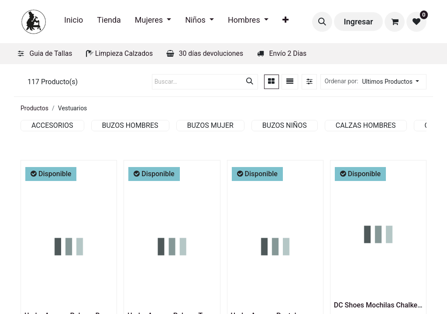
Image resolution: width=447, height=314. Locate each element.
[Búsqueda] (250, 82)
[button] (322, 22)
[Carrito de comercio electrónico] (395, 22)
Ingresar (358, 21)
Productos (34, 108)
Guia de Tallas (51, 53)
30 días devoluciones (211, 53)
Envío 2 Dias (288, 53)
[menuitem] (73, 21)
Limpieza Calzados (124, 53)
